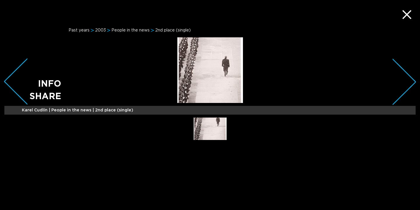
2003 (100, 30)
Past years (79, 30)
